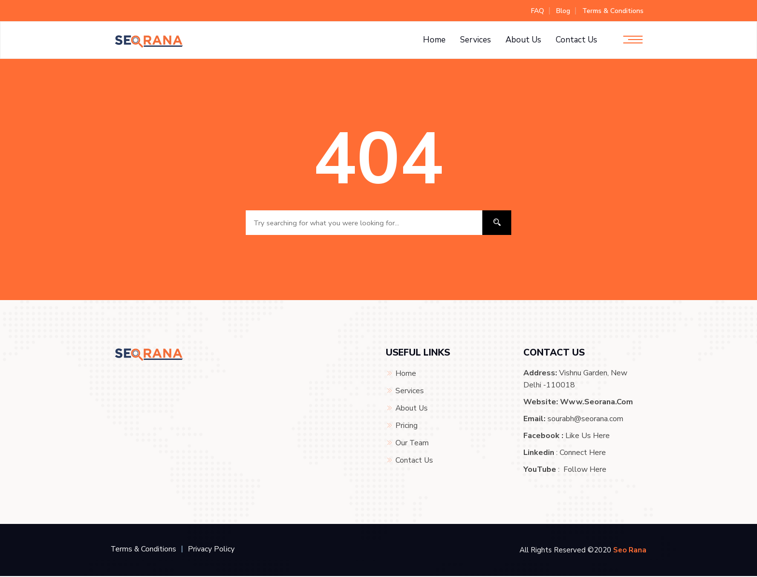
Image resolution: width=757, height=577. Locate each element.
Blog (563, 10)
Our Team (412, 441)
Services (475, 39)
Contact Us (576, 39)
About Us (523, 39)
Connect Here (583, 453)
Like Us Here (587, 436)
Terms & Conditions (613, 10)
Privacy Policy (212, 550)
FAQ (537, 10)
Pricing (406, 424)
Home (434, 39)
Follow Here (584, 470)
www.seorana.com (596, 403)
